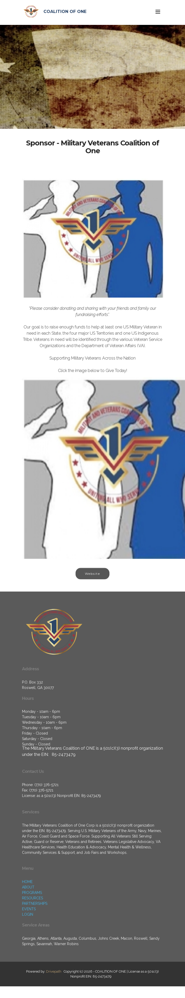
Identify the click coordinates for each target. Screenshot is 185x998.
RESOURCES (32, 924)
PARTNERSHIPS (34, 930)
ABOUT (28, 913)
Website (92, 579)
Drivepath (53, 971)
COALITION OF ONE (64, 11)
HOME (27, 908)
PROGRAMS (32, 919)
